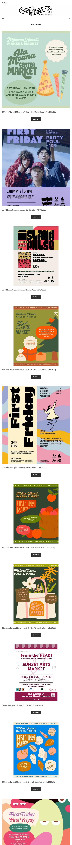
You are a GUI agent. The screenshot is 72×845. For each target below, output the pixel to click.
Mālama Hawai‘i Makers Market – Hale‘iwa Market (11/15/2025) (28, 548)
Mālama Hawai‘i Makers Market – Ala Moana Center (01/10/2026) (29, 112)
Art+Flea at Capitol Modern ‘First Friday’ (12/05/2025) (24, 468)
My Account (5, 2)
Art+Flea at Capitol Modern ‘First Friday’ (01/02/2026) (24, 210)
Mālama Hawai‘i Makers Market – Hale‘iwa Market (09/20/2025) (28, 782)
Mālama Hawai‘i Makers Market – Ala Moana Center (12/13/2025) (29, 370)
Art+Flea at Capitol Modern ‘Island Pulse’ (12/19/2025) (24, 290)
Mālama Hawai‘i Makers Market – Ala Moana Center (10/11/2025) (29, 628)
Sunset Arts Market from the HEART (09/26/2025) (22, 705)
